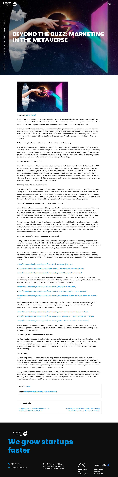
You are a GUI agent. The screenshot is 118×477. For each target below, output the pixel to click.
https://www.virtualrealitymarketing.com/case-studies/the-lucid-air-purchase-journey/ (50, 273)
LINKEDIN (4, 53)
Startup (27, 386)
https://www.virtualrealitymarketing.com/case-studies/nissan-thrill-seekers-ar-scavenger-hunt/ (53, 312)
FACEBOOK (4, 36)
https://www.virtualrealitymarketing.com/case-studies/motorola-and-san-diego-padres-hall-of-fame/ (56, 316)
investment (48, 392)
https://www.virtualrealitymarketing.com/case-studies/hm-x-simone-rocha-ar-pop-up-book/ (52, 291)
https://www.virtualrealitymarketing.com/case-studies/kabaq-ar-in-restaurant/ (47, 287)
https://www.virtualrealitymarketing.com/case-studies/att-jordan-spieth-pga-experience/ (51, 269)
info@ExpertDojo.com (17, 468)
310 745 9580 (14, 464)
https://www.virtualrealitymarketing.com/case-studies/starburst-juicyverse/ (45, 264)
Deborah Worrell (30, 115)
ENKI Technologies (82, 473)
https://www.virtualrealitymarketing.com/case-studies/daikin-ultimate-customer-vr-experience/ (53, 321)
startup (54, 392)
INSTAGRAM (4, 43)
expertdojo (40, 392)
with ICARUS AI (98, 474)
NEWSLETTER (4, 23)
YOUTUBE (4, 30)
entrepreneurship (30, 392)
